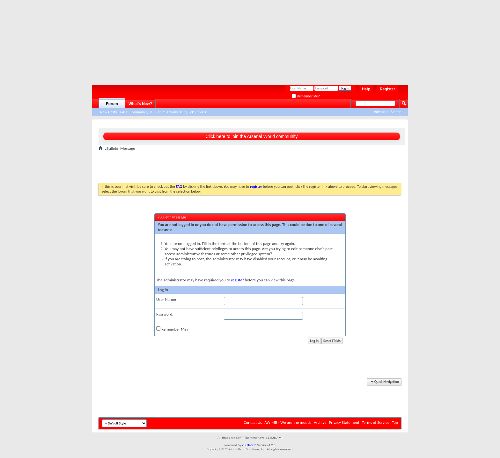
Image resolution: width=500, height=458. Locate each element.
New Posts (108, 112)
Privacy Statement (344, 422)
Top (395, 422)
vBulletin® (249, 445)
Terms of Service (375, 422)
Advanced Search (387, 112)
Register (387, 89)
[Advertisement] (246, 40)
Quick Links (194, 112)
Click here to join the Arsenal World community (251, 136)
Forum (112, 104)
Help (366, 89)
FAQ (123, 112)
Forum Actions (166, 112)
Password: (164, 314)
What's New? (140, 104)
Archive (320, 422)
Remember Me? (306, 96)
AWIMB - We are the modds (287, 422)
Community (140, 112)
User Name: (166, 299)
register (237, 280)
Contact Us (253, 422)
